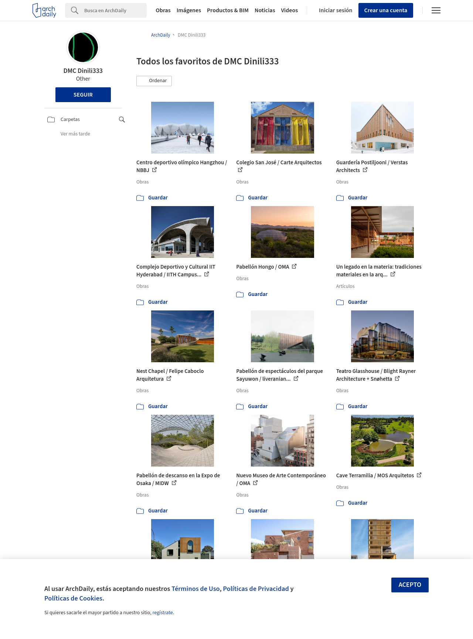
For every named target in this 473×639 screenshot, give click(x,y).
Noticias (265, 10)
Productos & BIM (228, 10)
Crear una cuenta (386, 10)
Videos (289, 10)
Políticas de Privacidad (256, 588)
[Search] (115, 10)
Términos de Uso (195, 588)
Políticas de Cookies (73, 598)
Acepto (410, 584)
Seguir (83, 95)
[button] (154, 81)
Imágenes (189, 10)
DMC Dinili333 (83, 70)
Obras (163, 10)
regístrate (162, 612)
